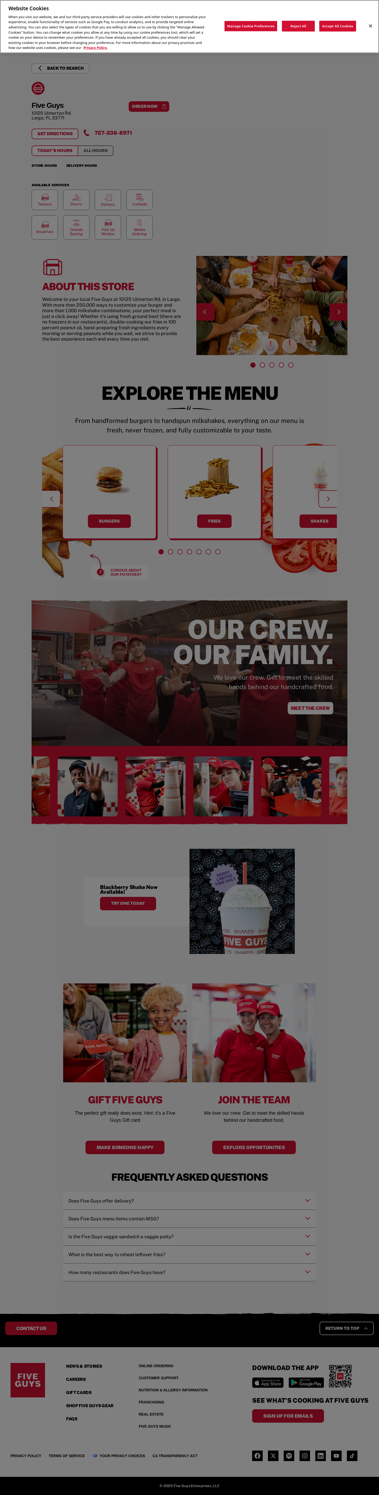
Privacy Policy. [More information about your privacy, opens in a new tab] (95, 47)
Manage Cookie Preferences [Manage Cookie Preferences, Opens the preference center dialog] (251, 25)
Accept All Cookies (337, 25)
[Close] (370, 26)
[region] (189, 26)
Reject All (298, 25)
